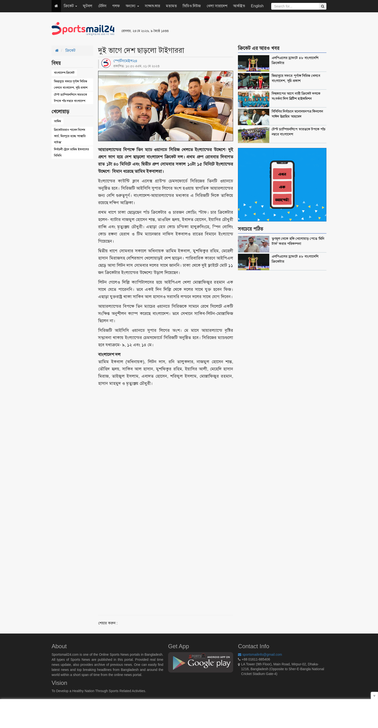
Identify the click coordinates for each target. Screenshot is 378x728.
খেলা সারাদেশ (217, 6)
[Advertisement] (247, 29)
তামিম (57, 121)
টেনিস (102, 6)
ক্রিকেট (70, 6)
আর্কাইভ (239, 6)
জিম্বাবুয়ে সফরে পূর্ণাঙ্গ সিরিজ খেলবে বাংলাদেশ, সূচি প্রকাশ (71, 84)
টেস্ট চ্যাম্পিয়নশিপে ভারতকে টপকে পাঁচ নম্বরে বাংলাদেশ (70, 98)
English (257, 6)
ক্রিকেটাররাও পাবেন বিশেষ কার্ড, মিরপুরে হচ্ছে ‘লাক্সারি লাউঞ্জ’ (70, 136)
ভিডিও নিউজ (192, 6)
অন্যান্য (132, 6)
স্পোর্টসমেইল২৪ (125, 61)
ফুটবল (87, 6)
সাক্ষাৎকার (152, 6)
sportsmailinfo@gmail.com (260, 654)
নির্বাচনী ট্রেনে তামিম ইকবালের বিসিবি (71, 152)
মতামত (171, 6)
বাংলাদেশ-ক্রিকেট (64, 72)
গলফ (116, 6)
